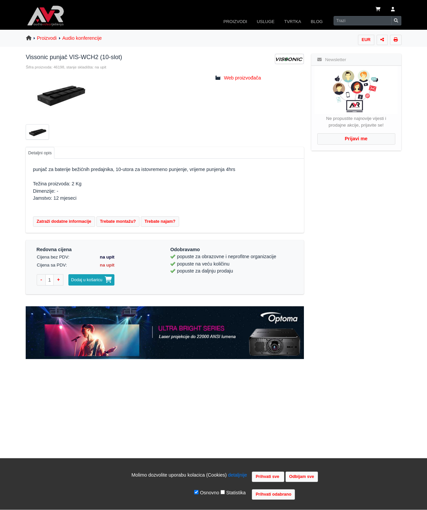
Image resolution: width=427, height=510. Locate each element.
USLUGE (266, 21)
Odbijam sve (301, 476)
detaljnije (237, 475)
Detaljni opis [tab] (40, 152)
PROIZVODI (235, 21)
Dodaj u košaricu (91, 280)
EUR (366, 39)
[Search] (363, 20)
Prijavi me (356, 138)
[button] (393, 10)
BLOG (317, 21)
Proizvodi (47, 38)
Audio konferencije (82, 38)
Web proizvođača (242, 77)
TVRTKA (292, 21)
